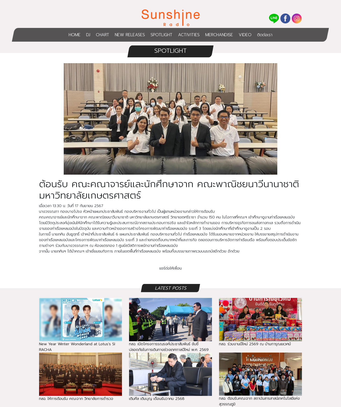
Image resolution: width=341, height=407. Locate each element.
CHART (102, 35)
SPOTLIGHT (161, 35)
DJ (88, 35)
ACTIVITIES (189, 35)
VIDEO (245, 35)
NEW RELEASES (130, 35)
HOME (75, 35)
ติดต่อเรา (264, 35)
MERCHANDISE (219, 35)
